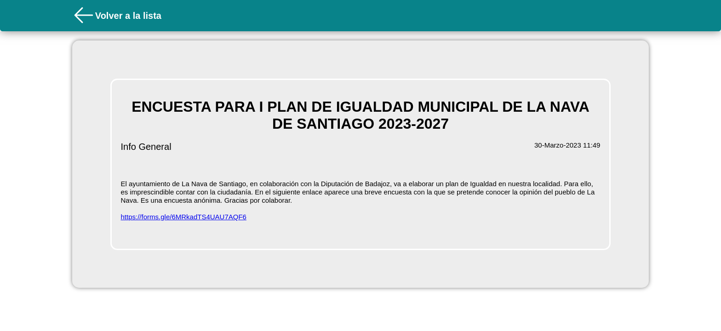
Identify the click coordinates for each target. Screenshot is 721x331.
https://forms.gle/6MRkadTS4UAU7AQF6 (183, 217)
